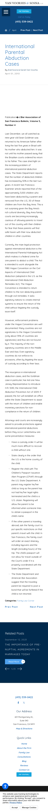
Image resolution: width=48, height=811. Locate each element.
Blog (24, 761)
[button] (5, 786)
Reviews (24, 765)
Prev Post (11, 607)
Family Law (24, 752)
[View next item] (19, 669)
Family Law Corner (25, 600)
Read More (15, 662)
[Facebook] (18, 703)
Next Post (36, 607)
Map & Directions (24, 728)
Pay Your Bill (24, 11)
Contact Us (24, 769)
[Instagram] (30, 703)
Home (24, 743)
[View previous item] (7, 669)
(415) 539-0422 (24, 21)
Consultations (24, 757)
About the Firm (24, 748)
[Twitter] (24, 703)
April (14, 30)
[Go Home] (7, 30)
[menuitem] (24, 743)
